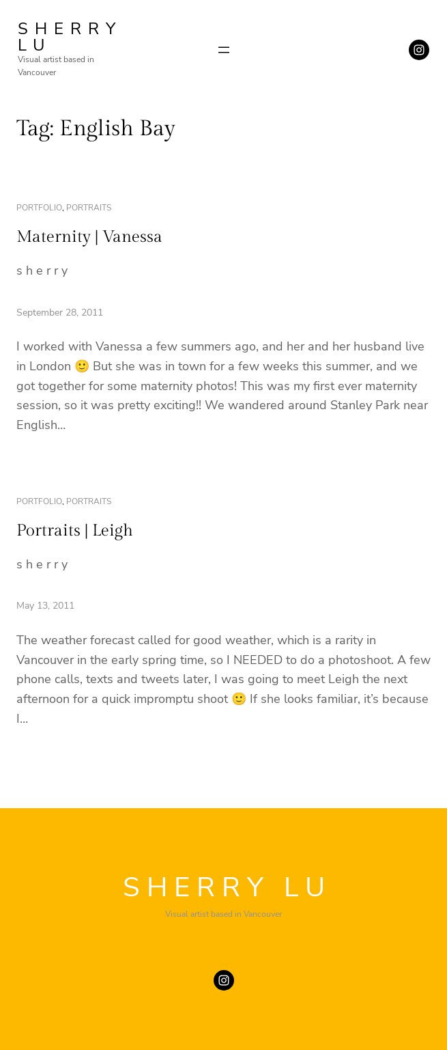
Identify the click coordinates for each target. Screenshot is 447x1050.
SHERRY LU (70, 37)
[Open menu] (224, 50)
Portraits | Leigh (74, 530)
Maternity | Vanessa (89, 237)
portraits (88, 207)
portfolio (39, 207)
